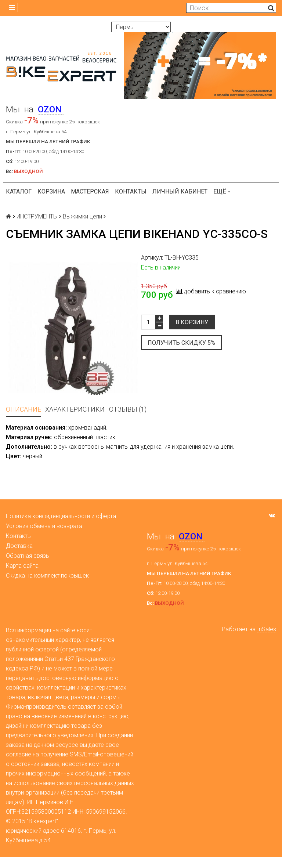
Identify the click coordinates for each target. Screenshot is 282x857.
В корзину (192, 322)
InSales (266, 629)
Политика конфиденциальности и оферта (61, 516)
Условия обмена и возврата (44, 525)
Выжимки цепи (82, 216)
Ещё (222, 191)
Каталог (19, 191)
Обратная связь (27, 555)
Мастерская (90, 191)
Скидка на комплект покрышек (47, 575)
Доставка (19, 545)
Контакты (131, 191)
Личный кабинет (179, 191)
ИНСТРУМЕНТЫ (37, 216)
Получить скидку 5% (181, 342)
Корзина (51, 191)
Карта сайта (22, 565)
